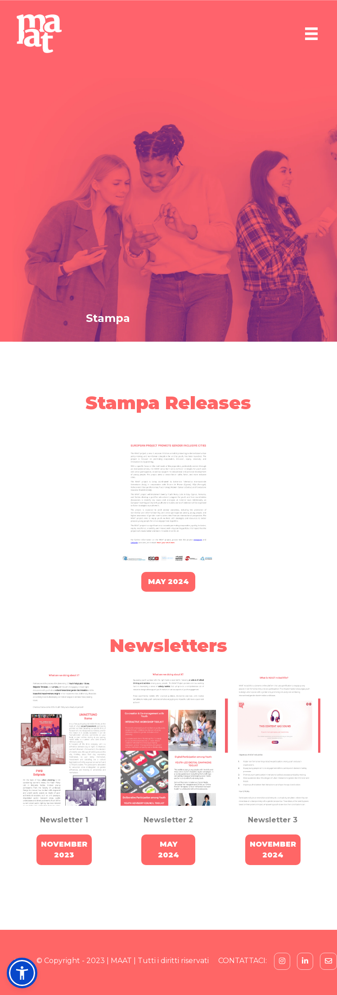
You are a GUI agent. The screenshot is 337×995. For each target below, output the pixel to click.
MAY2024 (168, 849)
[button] (22, 973)
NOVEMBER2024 (273, 849)
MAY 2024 (168, 581)
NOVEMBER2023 (64, 849)
